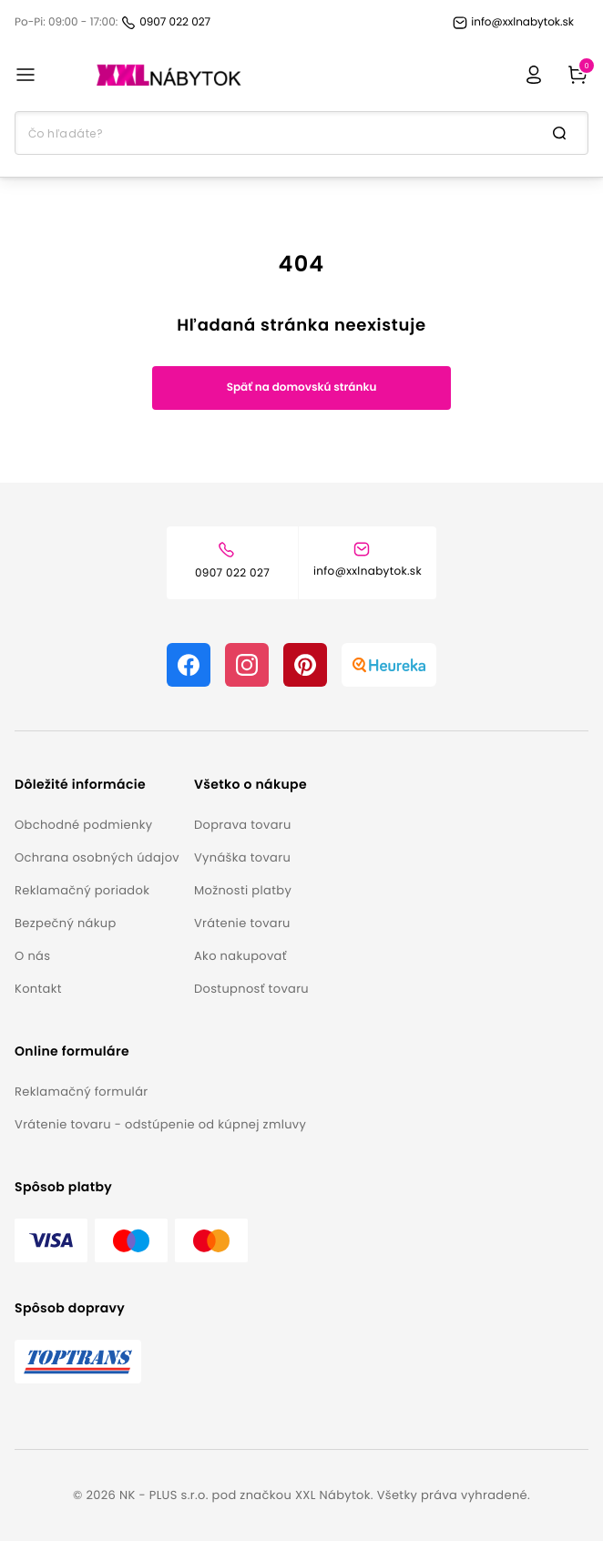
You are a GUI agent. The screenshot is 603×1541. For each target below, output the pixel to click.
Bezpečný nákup (66, 923)
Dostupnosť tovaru (251, 988)
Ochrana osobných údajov (97, 857)
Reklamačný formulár (81, 1091)
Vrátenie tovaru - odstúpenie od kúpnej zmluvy (160, 1124)
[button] (97, 784)
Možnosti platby (242, 890)
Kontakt (38, 988)
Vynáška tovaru (242, 857)
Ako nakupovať (240, 955)
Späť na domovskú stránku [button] (302, 387)
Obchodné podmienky (83, 824)
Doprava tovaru (242, 824)
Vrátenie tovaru (242, 923)
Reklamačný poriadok (82, 890)
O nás (32, 955)
